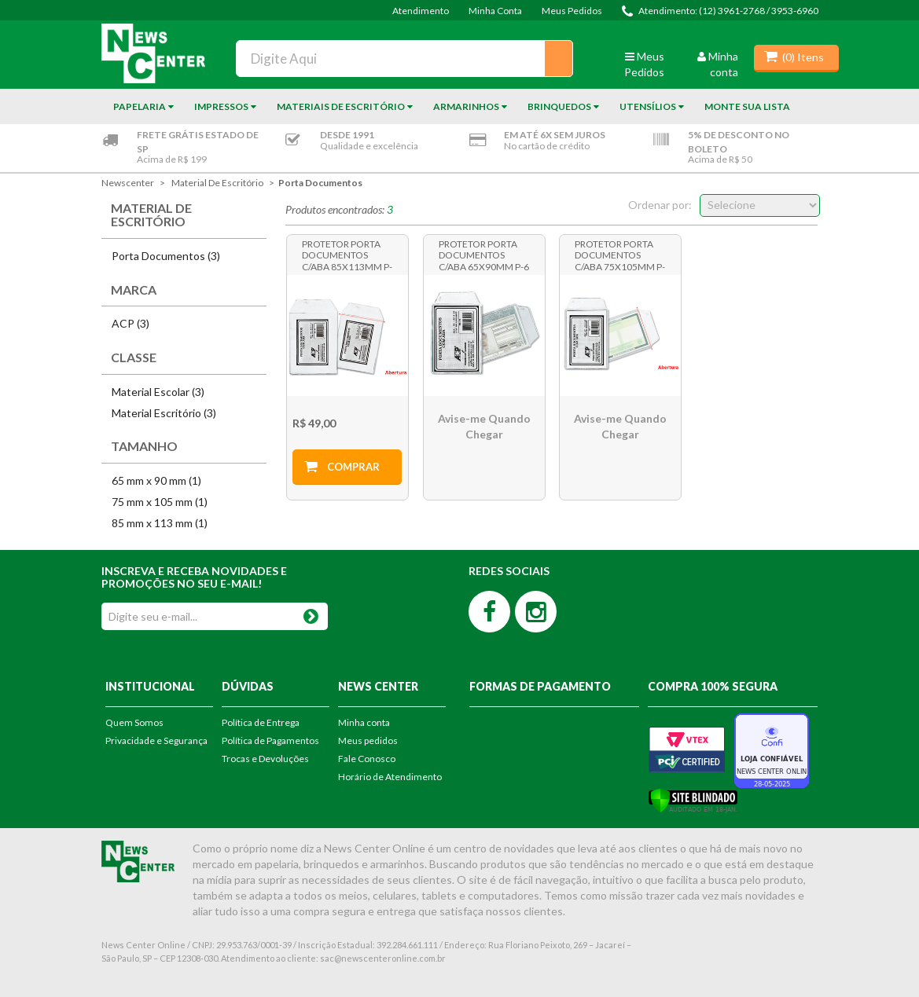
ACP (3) (130, 323)
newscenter (127, 183)
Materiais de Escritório (341, 106)
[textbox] (404, 58)
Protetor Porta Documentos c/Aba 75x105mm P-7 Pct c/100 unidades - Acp (620, 254)
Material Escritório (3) (164, 413)
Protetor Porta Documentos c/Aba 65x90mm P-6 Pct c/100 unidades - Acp (484, 254)
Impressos (221, 106)
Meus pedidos (368, 740)
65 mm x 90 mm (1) (156, 480)
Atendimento (420, 10)
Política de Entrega (261, 722)
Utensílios (647, 106)
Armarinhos (466, 106)
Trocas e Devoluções (265, 758)
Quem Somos (134, 722)
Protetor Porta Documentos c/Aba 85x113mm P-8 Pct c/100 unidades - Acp (347, 254)
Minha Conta (495, 10)
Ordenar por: (660, 204)
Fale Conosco (366, 758)
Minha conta (364, 722)
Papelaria (139, 106)
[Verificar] (693, 798)
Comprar (353, 466)
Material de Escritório (217, 183)
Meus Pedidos (572, 10)
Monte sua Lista (747, 106)
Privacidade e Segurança (156, 740)
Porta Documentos (320, 183)
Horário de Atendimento (390, 777)
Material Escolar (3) (158, 391)
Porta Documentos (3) (166, 255)
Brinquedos (559, 106)
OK (311, 613)
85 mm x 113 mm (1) (160, 523)
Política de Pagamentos (270, 740)
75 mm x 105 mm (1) (160, 501)
